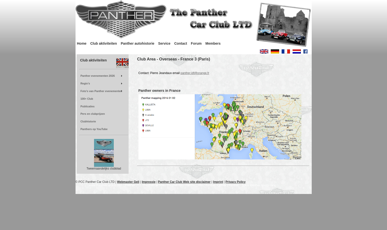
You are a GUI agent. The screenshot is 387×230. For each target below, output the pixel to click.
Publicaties (87, 106)
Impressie (148, 182)
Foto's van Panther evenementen (101, 91)
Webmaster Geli (128, 182)
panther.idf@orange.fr (194, 73)
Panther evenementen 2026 (97, 75)
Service (164, 43)
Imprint (218, 182)
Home (82, 43)
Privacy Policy (236, 182)
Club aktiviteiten (103, 43)
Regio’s (85, 83)
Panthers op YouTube (94, 129)
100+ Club (86, 98)
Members (212, 43)
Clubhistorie (88, 121)
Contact (180, 43)
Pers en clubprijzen (92, 113)
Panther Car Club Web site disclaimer (184, 182)
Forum (196, 43)
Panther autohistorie (137, 43)
